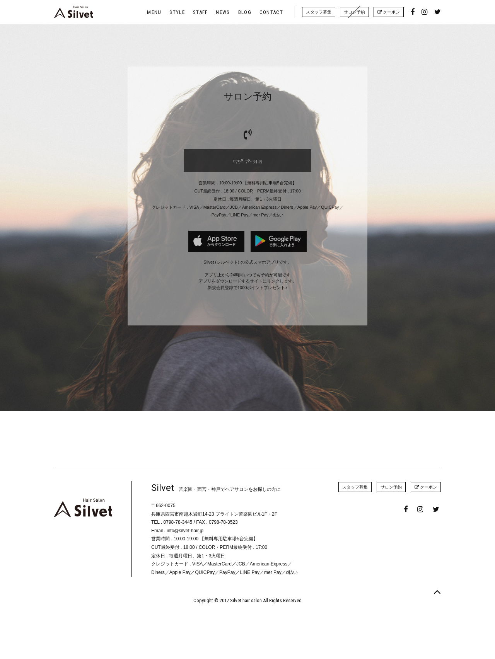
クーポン (388, 12)
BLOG (244, 12)
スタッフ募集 (318, 12)
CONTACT (271, 12)
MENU (154, 12)
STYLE (177, 12)
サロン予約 (354, 12)
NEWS (223, 12)
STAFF (200, 12)
